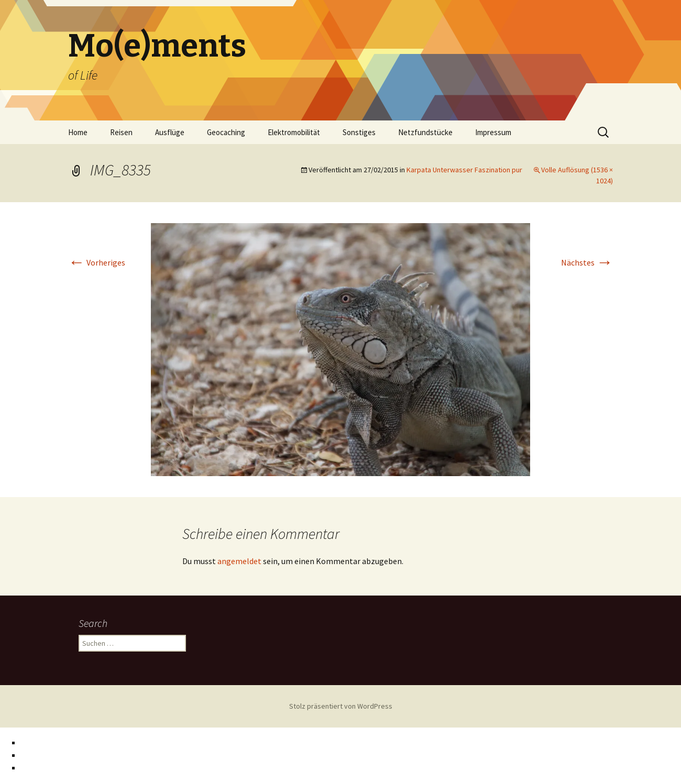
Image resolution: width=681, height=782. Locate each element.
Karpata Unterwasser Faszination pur (464, 169)
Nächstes (587, 262)
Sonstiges (359, 132)
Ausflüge (169, 132)
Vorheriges (96, 262)
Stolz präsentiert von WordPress (340, 706)
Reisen (121, 132)
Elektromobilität (294, 132)
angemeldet (239, 561)
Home (77, 132)
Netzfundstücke (425, 132)
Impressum (493, 132)
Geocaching (226, 132)
